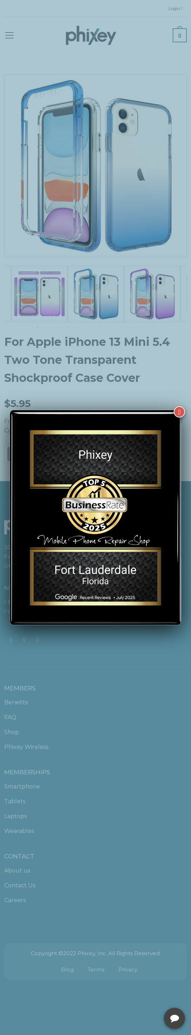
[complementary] (140, 996)
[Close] (179, 412)
